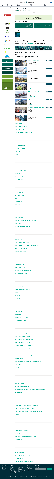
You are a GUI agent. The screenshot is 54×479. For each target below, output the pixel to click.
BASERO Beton (17, 138)
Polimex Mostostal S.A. (19, 326)
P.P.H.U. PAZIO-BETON (19, 301)
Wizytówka (48, 117)
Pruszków (35, 16)
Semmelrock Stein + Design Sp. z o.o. (22, 386)
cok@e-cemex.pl (32, 88)
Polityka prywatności (29, 468)
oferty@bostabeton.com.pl (33, 96)
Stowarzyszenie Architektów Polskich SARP (24, 398)
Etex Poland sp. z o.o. (19, 201)
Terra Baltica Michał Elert (33, 115)
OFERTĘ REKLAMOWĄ (30, 43)
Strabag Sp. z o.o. (18, 414)
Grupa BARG (17, 214)
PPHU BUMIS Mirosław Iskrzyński (21, 317)
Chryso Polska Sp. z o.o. (19, 164)
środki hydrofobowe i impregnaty (6, 88)
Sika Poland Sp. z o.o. (19, 392)
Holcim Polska (18, 232)
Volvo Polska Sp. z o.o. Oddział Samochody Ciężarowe (25, 436)
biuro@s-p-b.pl (32, 112)
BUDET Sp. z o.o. (18, 142)
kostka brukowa (31, 5)
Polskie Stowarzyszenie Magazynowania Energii (24, 345)
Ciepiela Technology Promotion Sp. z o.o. (23, 167)
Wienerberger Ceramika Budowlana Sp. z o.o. (24, 449)
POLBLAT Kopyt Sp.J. (18, 314)
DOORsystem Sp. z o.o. (19, 173)
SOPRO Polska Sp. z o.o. (19, 383)
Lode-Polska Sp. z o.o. (19, 283)
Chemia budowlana (18, 5)
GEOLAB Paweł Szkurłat (19, 211)
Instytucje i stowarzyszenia (13, 471)
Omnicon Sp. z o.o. (18, 298)
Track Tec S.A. (17, 427)
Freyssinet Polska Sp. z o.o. (20, 207)
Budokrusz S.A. (18, 157)
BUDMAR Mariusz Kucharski (20, 145)
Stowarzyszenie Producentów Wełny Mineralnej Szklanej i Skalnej (28, 411)
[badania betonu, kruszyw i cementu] (19, 25)
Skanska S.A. (17, 395)
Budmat (16, 154)
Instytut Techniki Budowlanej (21, 248)
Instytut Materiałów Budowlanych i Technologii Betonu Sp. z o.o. (28, 245)
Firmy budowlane (20, 471)
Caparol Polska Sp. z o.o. (20, 160)
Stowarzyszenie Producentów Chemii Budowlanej (25, 408)
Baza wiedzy (3, 5)
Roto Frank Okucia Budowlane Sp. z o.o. (23, 373)
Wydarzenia (3, 469)
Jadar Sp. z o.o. (18, 254)
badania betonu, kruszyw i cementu (7, 72)
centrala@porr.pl (32, 104)
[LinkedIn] (51, 2)
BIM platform (30, 68)
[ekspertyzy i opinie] (47, 25)
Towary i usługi (45, 5)
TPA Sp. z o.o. (17, 417)
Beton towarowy (12, 5)
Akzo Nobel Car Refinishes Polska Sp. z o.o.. (23, 132)
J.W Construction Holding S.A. (21, 251)
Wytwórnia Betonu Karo (20, 452)
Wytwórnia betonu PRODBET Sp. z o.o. (22, 455)
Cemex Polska (30, 83)
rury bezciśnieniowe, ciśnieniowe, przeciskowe (7, 80)
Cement (11, 468)
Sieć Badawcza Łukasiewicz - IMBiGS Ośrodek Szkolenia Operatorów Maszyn (30, 389)
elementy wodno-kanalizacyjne (6, 64)
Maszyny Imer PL (18, 295)
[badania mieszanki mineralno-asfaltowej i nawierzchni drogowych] (28, 25)
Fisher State (17, 204)
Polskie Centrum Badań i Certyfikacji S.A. (23, 342)
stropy (4, 84)
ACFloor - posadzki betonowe (21, 126)
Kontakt (28, 470)
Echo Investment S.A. (19, 192)
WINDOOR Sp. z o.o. (18, 439)
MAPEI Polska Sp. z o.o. (19, 286)
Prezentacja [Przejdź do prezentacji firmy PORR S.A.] (48, 99)
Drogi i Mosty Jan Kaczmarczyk (21, 185)
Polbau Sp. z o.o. (18, 323)
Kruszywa (19, 468)
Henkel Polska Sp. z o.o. (19, 229)
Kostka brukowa (12, 469)
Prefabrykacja (20, 469)
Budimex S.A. (17, 151)
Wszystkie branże (4, 473)
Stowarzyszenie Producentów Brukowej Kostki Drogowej (26, 405)
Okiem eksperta (7, 5)
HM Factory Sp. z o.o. (19, 223)
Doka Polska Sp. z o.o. (19, 176)
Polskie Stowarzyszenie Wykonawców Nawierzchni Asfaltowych (28, 351)
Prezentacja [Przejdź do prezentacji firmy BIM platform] (48, 68)
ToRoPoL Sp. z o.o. (18, 424)
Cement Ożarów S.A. (32, 75)
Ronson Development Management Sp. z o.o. (23, 370)
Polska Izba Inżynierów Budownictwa (22, 330)
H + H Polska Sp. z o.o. (19, 217)
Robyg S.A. (17, 367)
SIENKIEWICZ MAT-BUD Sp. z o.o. (21, 380)
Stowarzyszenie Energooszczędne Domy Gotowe (24, 402)
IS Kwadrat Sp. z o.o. (19, 239)
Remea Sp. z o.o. (18, 364)
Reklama (28, 469)
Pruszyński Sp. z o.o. (19, 358)
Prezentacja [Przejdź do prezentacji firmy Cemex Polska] (48, 83)
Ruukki (16, 377)
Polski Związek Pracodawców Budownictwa (24, 339)
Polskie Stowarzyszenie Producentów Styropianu (25, 348)
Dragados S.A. (18, 182)
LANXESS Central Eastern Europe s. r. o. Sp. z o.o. (24, 276)
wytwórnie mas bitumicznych (5, 61)
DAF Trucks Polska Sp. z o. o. (20, 170)
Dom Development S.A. (19, 179)
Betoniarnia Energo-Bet (20, 148)
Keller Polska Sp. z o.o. (19, 264)
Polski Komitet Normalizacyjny (21, 333)
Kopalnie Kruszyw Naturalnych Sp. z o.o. (23, 270)
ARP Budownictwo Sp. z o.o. (33, 60)
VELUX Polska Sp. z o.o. (19, 433)
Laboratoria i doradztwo (17, 34)
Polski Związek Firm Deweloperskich (22, 336)
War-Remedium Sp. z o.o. (19, 442)
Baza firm (3, 472)
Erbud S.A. (17, 198)
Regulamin (28, 467)
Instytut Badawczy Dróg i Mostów (22, 242)
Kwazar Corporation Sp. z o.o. (21, 273)
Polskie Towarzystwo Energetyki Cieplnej (23, 355)
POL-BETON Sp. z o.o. (18, 308)
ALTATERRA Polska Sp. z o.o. (20, 129)
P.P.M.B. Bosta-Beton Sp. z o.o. (33, 91)
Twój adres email (37, 467)
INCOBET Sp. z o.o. (18, 236)
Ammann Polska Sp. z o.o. (20, 135)
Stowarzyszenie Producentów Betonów (36, 107)
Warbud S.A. (17, 445)
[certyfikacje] (38, 25)
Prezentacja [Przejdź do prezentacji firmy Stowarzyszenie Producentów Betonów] (48, 107)
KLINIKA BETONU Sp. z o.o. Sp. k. (21, 261)
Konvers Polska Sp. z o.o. (20, 267)
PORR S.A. (29, 99)
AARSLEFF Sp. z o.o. (18, 123)
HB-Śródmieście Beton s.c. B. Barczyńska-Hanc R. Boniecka (26, 220)
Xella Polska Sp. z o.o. (19, 458)
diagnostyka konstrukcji (7, 68)
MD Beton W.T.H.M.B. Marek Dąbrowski (22, 289)
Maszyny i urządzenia (13, 472)
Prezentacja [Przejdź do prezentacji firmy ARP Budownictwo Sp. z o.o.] (48, 60)
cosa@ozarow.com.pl (33, 80)
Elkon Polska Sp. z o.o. (19, 195)
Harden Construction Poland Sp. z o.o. (23, 226)
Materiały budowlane (12, 470)
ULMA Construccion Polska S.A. (21, 430)
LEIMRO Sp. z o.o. (18, 279)
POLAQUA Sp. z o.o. (18, 311)
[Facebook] (50, 2)
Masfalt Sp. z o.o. (18, 292)
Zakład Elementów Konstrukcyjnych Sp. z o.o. (24, 461)
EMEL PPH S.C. (17, 189)
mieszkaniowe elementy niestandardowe (7, 76)
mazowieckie (28, 16)
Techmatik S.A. (18, 420)
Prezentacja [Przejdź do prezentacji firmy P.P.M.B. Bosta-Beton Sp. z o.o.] (48, 91)
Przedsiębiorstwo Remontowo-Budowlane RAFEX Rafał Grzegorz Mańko (29, 361)
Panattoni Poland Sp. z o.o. (20, 320)
